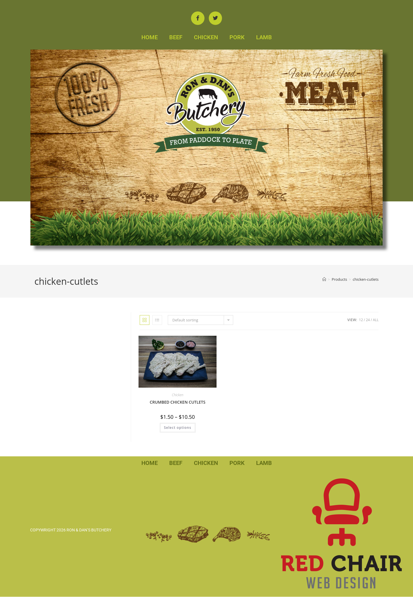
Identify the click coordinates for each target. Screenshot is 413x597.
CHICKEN (206, 37)
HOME (149, 37)
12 (361, 320)
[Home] (324, 279)
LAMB (264, 37)
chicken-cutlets (366, 279)
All (376, 320)
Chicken (177, 395)
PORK (237, 37)
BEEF (175, 37)
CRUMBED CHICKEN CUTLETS (177, 402)
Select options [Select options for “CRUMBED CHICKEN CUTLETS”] (177, 428)
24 (368, 320)
